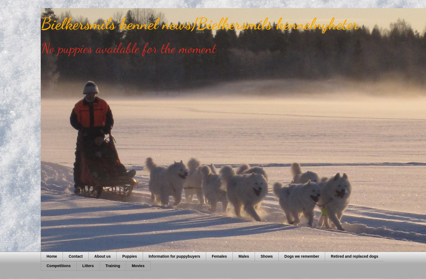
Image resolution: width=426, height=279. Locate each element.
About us (102, 256)
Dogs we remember (301, 256)
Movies (138, 266)
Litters (88, 266)
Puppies (129, 256)
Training (112, 266)
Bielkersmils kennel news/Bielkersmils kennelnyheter (200, 23)
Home (52, 256)
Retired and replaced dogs (354, 256)
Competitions (59, 266)
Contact (76, 256)
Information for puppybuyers (174, 256)
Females (219, 256)
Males (243, 256)
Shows (267, 256)
